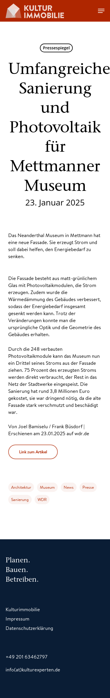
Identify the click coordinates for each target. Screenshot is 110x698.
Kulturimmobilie (23, 609)
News (69, 487)
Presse (88, 487)
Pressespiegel (56, 48)
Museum (47, 487)
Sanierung (20, 499)
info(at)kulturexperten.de (33, 669)
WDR (42, 499)
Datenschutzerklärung (29, 628)
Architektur (21, 487)
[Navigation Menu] (101, 11)
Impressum (17, 618)
